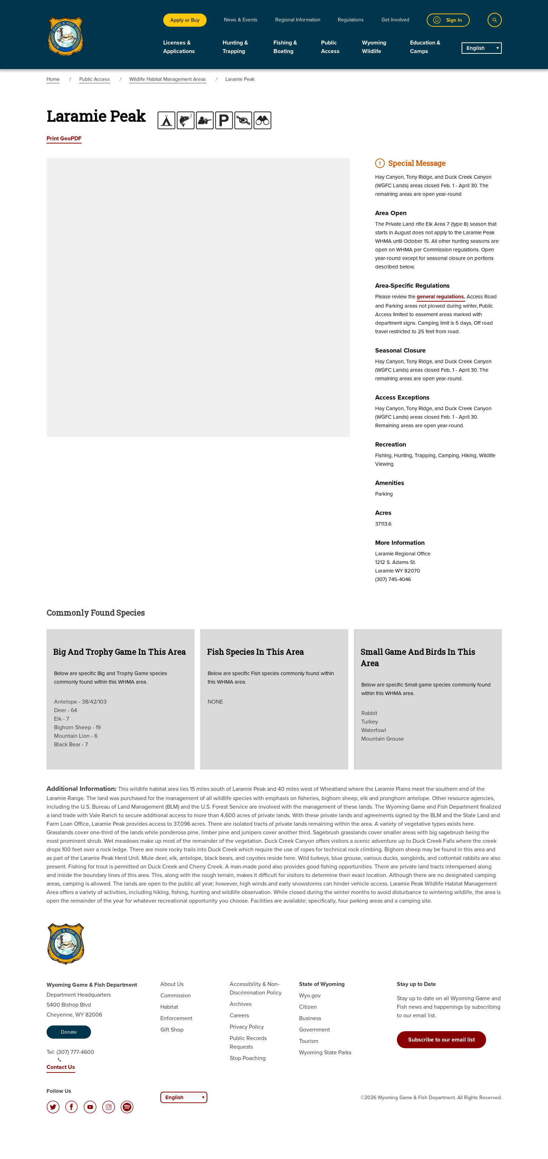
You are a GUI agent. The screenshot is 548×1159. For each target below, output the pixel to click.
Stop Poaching (248, 1058)
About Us (171, 984)
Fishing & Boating (285, 46)
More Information (400, 542)
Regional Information (297, 20)
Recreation (390, 444)
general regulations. (441, 297)
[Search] (495, 20)
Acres (383, 512)
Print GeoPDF (64, 138)
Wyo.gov (310, 995)
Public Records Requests (248, 1042)
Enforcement (176, 1018)
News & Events (240, 20)
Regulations (351, 20)
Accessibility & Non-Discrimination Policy (256, 988)
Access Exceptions (402, 397)
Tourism (308, 1041)
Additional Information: (82, 788)
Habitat (169, 1007)
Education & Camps (425, 46)
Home (53, 79)
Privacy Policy (247, 1027)
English (476, 48)
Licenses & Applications (179, 46)
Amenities (389, 482)
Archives (240, 1004)
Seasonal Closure (400, 350)
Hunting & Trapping (235, 46)
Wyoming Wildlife (374, 46)
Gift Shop (171, 1029)
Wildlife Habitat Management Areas (167, 79)
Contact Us (61, 1067)
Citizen (308, 1007)
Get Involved (395, 20)
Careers (239, 1015)
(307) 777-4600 (75, 1055)
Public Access (330, 46)
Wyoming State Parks (325, 1052)
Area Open (390, 213)
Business (310, 1018)
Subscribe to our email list (441, 1039)
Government (314, 1029)
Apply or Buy (184, 20)
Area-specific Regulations (412, 285)
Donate (69, 1032)
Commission (175, 995)
